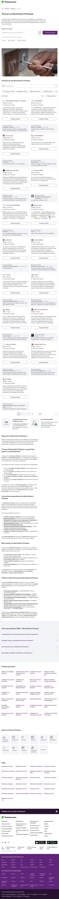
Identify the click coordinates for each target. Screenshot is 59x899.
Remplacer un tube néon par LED (22, 693)
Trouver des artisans (50, 32)
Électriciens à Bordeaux (8, 793)
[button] (51, 96)
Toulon (50, 862)
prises (19, 520)
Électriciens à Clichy (35, 777)
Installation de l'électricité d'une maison (50, 714)
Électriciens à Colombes (50, 777)
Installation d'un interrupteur (20, 680)
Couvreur (13, 873)
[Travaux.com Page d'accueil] (9, 2)
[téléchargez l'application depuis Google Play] (52, 842)
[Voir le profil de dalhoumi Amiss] (43, 220)
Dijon (22, 864)
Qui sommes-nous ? (35, 825)
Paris (3, 859)
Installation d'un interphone (6, 693)
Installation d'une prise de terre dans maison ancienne (22, 673)
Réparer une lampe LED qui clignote (7, 699)
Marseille (13, 859)
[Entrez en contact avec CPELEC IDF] (15, 258)
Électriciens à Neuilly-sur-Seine (36, 771)
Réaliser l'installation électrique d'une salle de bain (50, 673)
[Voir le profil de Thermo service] (15, 150)
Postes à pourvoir (34, 830)
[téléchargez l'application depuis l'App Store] (40, 842)
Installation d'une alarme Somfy (50, 706)
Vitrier (31, 881)
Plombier (3, 873)
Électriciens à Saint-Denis (8, 788)
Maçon (50, 873)
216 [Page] (40, 413)
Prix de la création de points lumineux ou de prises (16, 600)
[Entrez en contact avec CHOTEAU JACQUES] (15, 362)
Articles (46, 835)
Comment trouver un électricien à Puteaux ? (29, 646)
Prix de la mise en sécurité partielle (12, 607)
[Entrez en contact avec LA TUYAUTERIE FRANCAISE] (15, 223)
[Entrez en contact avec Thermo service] (15, 153)
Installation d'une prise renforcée (7, 686)
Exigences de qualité (21, 827)
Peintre (22, 873)
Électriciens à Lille (34, 788)
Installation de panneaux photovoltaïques (50, 699)
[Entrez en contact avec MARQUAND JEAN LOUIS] (15, 188)
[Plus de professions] (44, 749)
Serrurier (41, 885)
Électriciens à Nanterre (7, 777)
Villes (45, 831)
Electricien (13, 877)
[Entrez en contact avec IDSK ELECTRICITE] (43, 185)
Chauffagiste (4, 877)
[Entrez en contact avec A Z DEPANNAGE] (43, 119)
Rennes (31, 862)
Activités (46, 826)
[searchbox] (22, 33)
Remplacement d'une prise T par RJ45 (21, 699)
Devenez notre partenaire (36, 832)
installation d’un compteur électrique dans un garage (17, 521)
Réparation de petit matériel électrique (13, 524)
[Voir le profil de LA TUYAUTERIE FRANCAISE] (15, 220)
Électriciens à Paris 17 (21, 766)
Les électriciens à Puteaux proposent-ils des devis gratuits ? (29, 634)
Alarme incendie (11, 40)
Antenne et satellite (21, 40)
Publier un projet (6, 823)
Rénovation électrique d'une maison (35, 680)
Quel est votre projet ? (7, 28)
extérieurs (24, 529)
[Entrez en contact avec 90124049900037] (43, 149)
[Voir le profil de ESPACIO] (15, 324)
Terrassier (13, 881)
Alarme (3, 40)
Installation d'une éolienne (20, 706)
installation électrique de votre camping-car (15, 528)
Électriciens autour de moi (7, 799)
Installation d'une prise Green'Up (36, 672)
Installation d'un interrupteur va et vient (36, 714)
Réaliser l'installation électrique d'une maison (50, 680)
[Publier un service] (39, 32)
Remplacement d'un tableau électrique (21, 686)
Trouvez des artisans (7, 828)
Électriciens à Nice (49, 793)
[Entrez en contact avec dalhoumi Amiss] (43, 223)
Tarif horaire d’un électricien (11, 591)
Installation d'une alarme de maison (36, 706)
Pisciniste (42, 881)
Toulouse (32, 859)
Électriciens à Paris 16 (49, 766)
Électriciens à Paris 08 (7, 766)
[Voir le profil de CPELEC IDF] (15, 254)
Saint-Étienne (4, 864)
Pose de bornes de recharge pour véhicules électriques (18, 526)
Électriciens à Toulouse (36, 793)
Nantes (50, 859)
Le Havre (13, 864)
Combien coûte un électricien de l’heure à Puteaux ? (29, 640)
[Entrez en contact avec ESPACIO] (15, 327)
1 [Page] (18, 413)
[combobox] (22, 33)
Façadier (22, 881)
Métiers (46, 823)
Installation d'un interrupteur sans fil (49, 686)
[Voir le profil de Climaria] (43, 289)
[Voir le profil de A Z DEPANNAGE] (43, 115)
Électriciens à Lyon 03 (49, 784)
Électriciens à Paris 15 (21, 788)
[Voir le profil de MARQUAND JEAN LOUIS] (15, 185)
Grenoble (32, 864)
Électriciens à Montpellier (22, 793)
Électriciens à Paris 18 (21, 771)
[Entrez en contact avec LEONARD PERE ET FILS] (43, 362)
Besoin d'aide (5, 833)
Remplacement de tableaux (10, 520)
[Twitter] (8, 842)
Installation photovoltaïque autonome (5, 707)
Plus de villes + (43, 867)
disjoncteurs (33, 520)
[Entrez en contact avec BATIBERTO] (15, 397)
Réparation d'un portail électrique (21, 714)
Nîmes (3, 867)
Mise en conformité (9, 518)
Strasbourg (4, 862)
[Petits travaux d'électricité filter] (35, 91)
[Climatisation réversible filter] (22, 91)
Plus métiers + (52, 885)
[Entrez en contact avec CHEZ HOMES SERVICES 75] (15, 119)
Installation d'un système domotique (8, 680)
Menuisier (32, 877)
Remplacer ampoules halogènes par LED (35, 693)
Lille (21, 862)
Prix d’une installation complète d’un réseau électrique (17, 594)
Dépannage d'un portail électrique (7, 714)
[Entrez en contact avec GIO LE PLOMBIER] (43, 258)
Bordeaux (13, 862)
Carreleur (42, 877)
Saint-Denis (13, 867)
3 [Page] (25, 413)
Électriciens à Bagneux (7, 784)
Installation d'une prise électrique (36, 686)
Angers (41, 864)
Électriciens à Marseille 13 (36, 784)
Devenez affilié (34, 835)
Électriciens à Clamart (21, 784)
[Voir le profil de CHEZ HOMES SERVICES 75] (15, 115)
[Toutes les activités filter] (8, 91)
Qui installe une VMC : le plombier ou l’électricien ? (29, 653)
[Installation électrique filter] (48, 91)
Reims (41, 862)
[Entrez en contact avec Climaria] (43, 292)
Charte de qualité (6, 831)
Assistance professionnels (22, 834)
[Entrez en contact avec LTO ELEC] (15, 292)
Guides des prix (48, 833)
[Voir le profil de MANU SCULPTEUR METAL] (43, 324)
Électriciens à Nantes (49, 788)
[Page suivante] (56, 413)
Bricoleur (51, 881)
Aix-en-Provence (33, 867)
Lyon (22, 859)
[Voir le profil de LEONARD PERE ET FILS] (43, 359)
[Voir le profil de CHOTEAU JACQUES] (15, 359)
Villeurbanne (51, 864)
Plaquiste (23, 877)
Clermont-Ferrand (24, 867)
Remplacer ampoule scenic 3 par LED (49, 693)
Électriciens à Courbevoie (8, 771)
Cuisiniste (4, 885)
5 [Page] (32, 413)
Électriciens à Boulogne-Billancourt (22, 778)
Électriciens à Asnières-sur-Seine (50, 771)
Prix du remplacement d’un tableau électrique (15, 597)
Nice (41, 859)
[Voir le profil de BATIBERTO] (15, 394)
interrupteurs (25, 520)
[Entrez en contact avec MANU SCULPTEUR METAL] (43, 327)
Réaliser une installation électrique (8, 672)
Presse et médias (34, 827)
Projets (46, 828)
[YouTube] (6, 842)
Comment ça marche (7, 826)
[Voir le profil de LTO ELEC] (15, 289)
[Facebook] (3, 842)
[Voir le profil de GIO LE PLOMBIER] (43, 254)
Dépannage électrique (9, 523)
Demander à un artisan (7, 835)
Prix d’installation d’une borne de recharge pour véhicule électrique (20, 603)
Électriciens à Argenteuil (36, 766)
